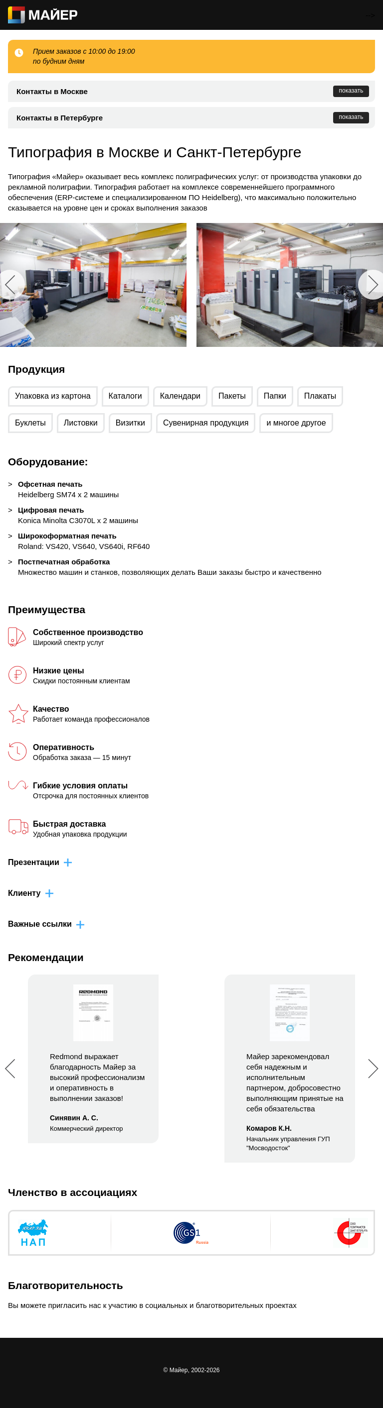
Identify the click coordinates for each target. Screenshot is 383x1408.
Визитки (130, 423)
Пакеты (232, 396)
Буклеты (30, 423)
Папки (275, 396)
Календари (180, 396)
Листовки (81, 423)
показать (351, 90)
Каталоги (125, 396)
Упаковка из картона (53, 396)
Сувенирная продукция (206, 423)
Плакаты (320, 396)
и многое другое (296, 423)
